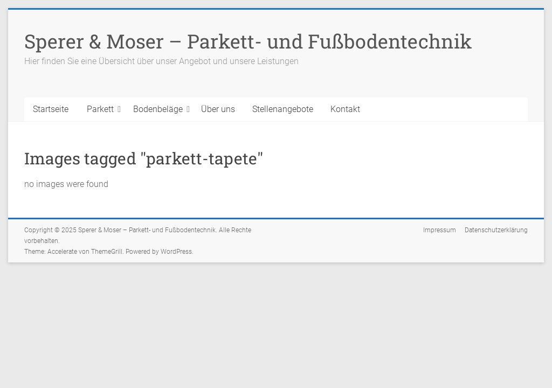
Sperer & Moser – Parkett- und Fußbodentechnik (248, 41)
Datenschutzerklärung (496, 230)
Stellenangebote (282, 109)
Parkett (100, 109)
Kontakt (345, 109)
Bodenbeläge (158, 109)
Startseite (50, 109)
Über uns (218, 109)
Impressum (439, 230)
